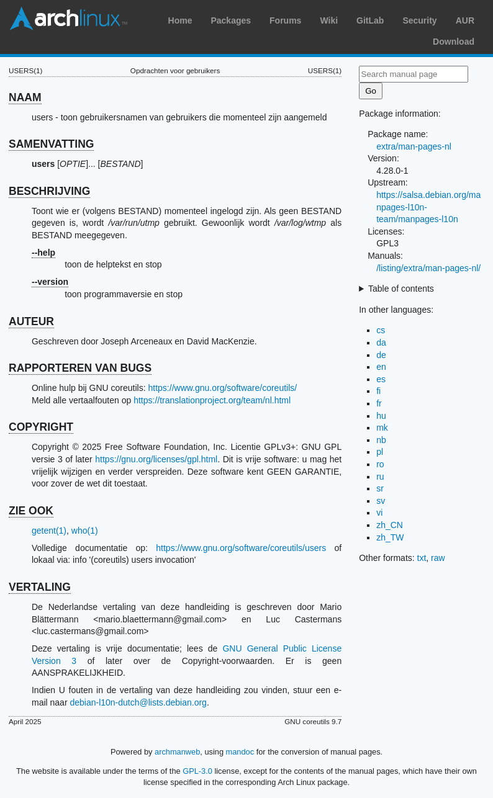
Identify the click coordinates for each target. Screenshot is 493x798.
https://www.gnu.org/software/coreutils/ (222, 388)
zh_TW (390, 537)
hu (381, 416)
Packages (230, 20)
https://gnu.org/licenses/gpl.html (156, 459)
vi (379, 513)
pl (379, 452)
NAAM (25, 97)
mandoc (240, 751)
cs (380, 330)
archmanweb (177, 751)
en (381, 367)
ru (380, 477)
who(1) (84, 531)
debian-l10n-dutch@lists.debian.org (138, 702)
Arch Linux (68, 18)
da (381, 342)
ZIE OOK (31, 510)
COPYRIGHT (41, 427)
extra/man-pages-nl (413, 146)
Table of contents (401, 289)
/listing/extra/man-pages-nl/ (428, 268)
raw (438, 558)
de (381, 355)
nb (381, 440)
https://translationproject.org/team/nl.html (212, 400)
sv (380, 501)
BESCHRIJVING (49, 191)
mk (382, 428)
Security (419, 20)
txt (422, 558)
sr (380, 488)
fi (378, 391)
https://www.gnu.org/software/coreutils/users (241, 548)
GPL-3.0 (197, 771)
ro (380, 464)
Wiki (329, 20)
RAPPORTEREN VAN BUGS (80, 368)
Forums (285, 20)
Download (453, 42)
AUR (465, 20)
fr (379, 403)
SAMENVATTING (51, 144)
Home (180, 20)
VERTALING (40, 587)
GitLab (370, 20)
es (381, 379)
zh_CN (389, 525)
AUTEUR (31, 321)
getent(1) (49, 531)
